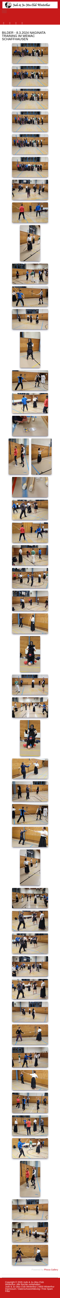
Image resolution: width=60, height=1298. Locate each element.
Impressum (10, 1289)
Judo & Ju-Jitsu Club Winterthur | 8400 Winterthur (29, 1286)
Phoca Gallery (51, 1269)
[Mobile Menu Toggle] (4, 11)
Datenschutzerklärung (29, 1289)
